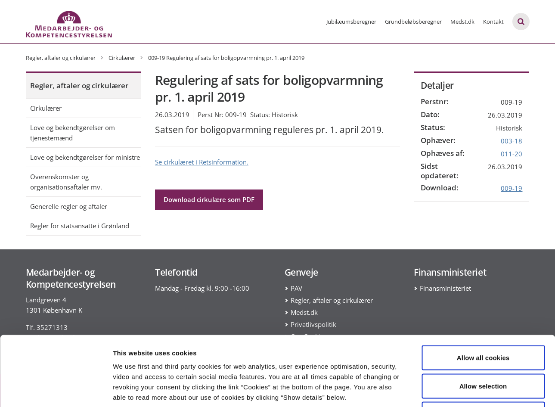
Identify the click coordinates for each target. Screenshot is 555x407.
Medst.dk (462, 21)
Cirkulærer (46, 108)
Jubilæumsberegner (351, 21)
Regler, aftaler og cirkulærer (79, 85)
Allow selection (483, 322)
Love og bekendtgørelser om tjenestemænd (72, 132)
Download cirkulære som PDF (209, 199)
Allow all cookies (483, 294)
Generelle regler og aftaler (68, 206)
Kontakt (493, 21)
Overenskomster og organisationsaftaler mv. (66, 181)
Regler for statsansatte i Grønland (79, 225)
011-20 (511, 153)
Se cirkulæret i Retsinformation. (201, 162)
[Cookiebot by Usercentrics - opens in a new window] (55, 390)
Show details (452, 390)
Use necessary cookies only (483, 350)
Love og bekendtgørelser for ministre (85, 157)
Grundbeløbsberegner (413, 21)
